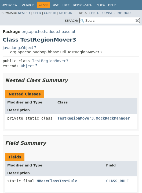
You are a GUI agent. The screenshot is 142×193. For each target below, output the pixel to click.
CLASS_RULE (117, 181)
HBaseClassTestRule (57, 181)
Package (27, 5)
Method (65, 13)
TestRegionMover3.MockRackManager (93, 118)
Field (37, 13)
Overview (9, 5)
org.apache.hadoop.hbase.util (49, 31)
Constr (50, 13)
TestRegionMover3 (50, 61)
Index (100, 5)
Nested (24, 13)
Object (27, 66)
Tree (66, 5)
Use (56, 5)
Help (112, 5)
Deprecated (82, 5)
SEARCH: (71, 21)
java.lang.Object (18, 48)
